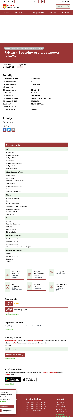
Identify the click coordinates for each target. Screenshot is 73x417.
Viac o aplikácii (9, 356)
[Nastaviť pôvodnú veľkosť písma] (40, 1)
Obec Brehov (66, 410)
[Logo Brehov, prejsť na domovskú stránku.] (11, 6)
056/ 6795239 (60, 387)
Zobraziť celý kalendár (12, 287)
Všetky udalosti (9, 302)
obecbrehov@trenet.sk (63, 389)
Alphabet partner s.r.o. (63, 407)
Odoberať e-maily (14, 327)
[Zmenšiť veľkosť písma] (37, 1)
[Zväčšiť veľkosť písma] (43, 1)
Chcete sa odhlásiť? (11, 331)
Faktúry (19, 39)
